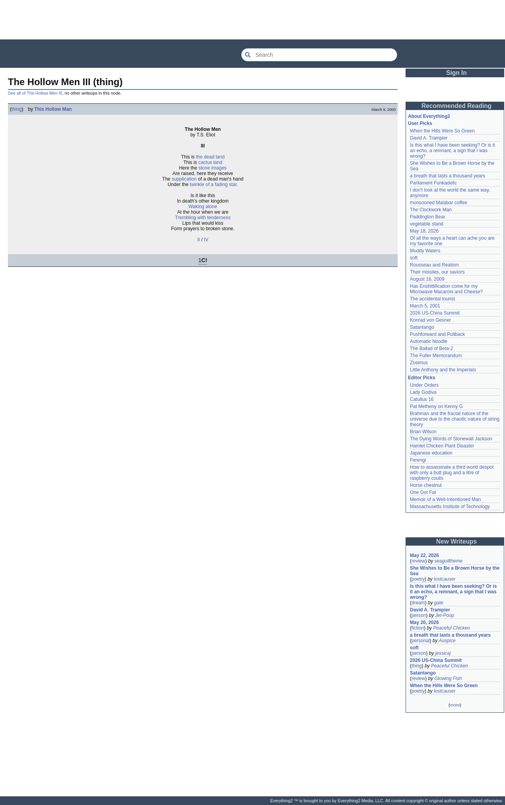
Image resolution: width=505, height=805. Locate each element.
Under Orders (424, 385)
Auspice (447, 640)
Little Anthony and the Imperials (443, 370)
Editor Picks (421, 377)
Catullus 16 (422, 399)
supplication (184, 179)
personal (420, 640)
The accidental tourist (432, 299)
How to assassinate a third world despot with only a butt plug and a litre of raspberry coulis (452, 472)
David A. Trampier (428, 138)
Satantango (422, 327)
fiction (417, 628)
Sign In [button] (456, 72)
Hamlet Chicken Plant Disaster (442, 446)
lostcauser (445, 579)
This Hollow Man (53, 109)
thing (16, 109)
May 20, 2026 (424, 622)
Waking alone (203, 206)
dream (418, 603)
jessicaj (443, 653)
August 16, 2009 (427, 279)
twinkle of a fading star (213, 184)
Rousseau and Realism (434, 265)
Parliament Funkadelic (433, 183)
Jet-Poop (444, 615)
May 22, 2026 (424, 555)
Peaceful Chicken (451, 628)
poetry (418, 579)
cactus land (210, 162)
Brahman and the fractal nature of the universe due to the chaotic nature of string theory (454, 419)
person (418, 615)
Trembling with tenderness (202, 217)
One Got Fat (423, 492)
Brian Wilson (423, 431)
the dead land (210, 157)
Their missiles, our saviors (437, 272)
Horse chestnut (426, 485)
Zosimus (419, 362)
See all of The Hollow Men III (35, 93)
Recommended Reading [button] (456, 105)
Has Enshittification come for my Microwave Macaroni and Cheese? (446, 288)
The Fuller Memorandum (436, 355)
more (455, 705)
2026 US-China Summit (435, 313)
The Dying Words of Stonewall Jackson (451, 439)
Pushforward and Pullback (437, 334)
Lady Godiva (423, 392)
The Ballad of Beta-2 (431, 348)
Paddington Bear (427, 217)
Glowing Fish (448, 678)
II (198, 239)
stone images (212, 168)
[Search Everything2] (319, 54)
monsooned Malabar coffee (438, 202)
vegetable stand (426, 224)
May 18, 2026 (424, 231)
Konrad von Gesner (430, 320)
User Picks (420, 123)
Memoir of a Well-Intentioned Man (445, 499)
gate (438, 603)
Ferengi (418, 460)
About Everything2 (429, 116)
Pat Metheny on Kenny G (436, 406)
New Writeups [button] (456, 541)
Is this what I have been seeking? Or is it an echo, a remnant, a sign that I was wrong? (452, 150)
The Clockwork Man (431, 209)
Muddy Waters (425, 250)
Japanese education (431, 453)
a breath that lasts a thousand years (447, 176)
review (418, 561)
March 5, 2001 (425, 306)
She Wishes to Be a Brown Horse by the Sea (454, 570)
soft (413, 258)
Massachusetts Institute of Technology (450, 506)
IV (206, 239)
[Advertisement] (252, 19)
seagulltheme (448, 561)
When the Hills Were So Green (442, 131)
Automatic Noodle (428, 341)
